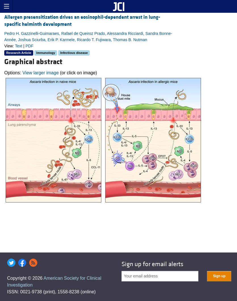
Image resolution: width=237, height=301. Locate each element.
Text (18, 46)
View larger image (40, 72)
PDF (29, 46)
